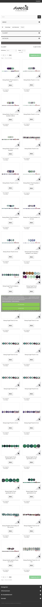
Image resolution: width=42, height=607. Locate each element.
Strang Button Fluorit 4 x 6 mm (31, 114)
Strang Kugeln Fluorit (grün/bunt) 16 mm (10, 492)
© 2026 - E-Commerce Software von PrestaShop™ (11, 603)
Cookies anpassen (15, 301)
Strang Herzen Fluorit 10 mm (10, 251)
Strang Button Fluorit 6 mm (31, 148)
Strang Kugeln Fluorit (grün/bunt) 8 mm (31, 492)
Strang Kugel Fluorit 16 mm (10, 354)
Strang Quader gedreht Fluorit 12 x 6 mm (10, 560)
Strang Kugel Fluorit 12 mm (31, 320)
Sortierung (3, 50)
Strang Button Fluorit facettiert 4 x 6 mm (10, 218)
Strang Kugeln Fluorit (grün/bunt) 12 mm (31, 457)
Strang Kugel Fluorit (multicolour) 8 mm (31, 286)
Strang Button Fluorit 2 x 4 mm (31, 80)
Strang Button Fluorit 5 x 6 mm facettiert (10, 149)
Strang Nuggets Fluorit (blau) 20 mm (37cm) (10, 526)
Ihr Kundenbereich (6, 594)
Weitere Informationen (6, 301)
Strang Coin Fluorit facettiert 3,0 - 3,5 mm (31, 218)
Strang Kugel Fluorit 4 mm (31, 354)
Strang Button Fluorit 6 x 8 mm (10, 183)
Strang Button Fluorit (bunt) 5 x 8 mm (10, 80)
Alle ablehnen (21, 304)
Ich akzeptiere (21, 308)
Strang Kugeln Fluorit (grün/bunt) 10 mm (10, 457)
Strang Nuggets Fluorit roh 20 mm (31, 526)
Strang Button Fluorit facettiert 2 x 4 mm (31, 183)
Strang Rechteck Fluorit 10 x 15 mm (31, 560)
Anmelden (38, 1)
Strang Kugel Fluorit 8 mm (31, 388)
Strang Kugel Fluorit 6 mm (10, 388)
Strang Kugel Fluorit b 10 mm (10, 423)
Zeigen (19, 50)
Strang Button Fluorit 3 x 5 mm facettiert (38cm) (10, 115)
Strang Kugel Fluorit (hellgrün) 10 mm (10, 286)
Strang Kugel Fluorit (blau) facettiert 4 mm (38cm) (31, 252)
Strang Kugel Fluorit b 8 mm (31, 423)
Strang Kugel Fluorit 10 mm (10, 320)
